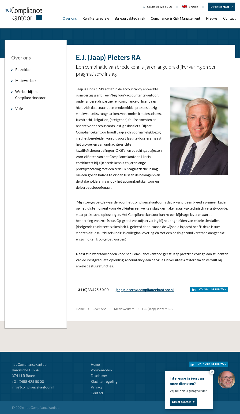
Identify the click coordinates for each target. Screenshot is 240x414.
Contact (229, 18)
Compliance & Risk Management (175, 18)
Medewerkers (26, 80)
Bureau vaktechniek (130, 18)
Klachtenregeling (104, 381)
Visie (19, 109)
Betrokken (23, 69)
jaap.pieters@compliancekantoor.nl (145, 290)
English (190, 6)
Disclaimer (99, 375)
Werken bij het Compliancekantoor (30, 94)
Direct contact (219, 6)
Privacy (97, 387)
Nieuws (212, 18)
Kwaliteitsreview (95, 18)
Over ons (70, 18)
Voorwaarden (101, 370)
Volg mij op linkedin (212, 289)
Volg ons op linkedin (212, 364)
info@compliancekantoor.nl (33, 387)
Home (95, 364)
